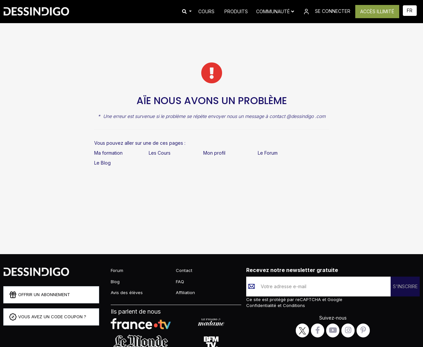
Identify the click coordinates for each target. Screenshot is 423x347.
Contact (184, 270)
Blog (115, 281)
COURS (206, 11)
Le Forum (268, 153)
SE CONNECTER (326, 11)
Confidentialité (262, 305)
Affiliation (185, 292)
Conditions (293, 305)
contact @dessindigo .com (297, 116)
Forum (117, 270)
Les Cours (160, 153)
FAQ (180, 281)
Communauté (275, 11)
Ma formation (108, 153)
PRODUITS (236, 11)
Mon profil (214, 153)
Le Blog (102, 163)
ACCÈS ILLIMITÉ (377, 11)
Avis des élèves (127, 292)
